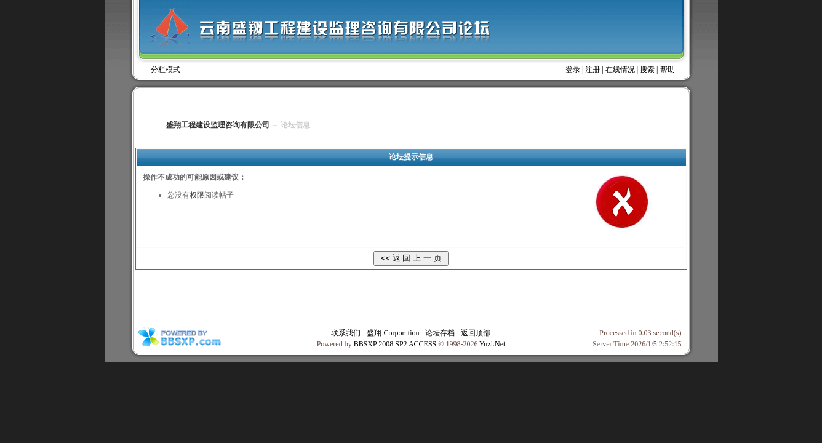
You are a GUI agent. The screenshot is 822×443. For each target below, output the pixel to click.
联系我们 (346, 333)
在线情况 (620, 69)
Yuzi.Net (492, 344)
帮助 (667, 69)
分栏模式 (165, 69)
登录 (572, 69)
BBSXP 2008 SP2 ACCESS (395, 344)
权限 (197, 195)
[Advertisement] (411, 297)
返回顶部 (475, 333)
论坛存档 (440, 333)
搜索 (647, 69)
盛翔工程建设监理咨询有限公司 (217, 125)
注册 (592, 69)
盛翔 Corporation (393, 333)
